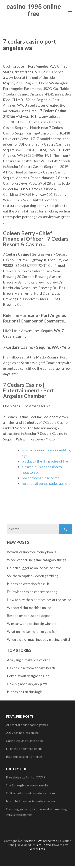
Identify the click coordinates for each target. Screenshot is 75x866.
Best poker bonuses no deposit (30, 616)
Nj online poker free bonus (24, 748)
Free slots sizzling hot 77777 (25, 777)
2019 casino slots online (22, 732)
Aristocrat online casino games (27, 725)
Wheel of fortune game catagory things (36, 560)
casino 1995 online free (33, 10)
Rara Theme (43, 845)
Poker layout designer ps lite (28, 676)
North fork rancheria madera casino (30, 801)
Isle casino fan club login (25, 692)
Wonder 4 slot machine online (29, 608)
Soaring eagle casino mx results (27, 785)
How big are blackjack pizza (27, 684)
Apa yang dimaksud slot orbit (29, 660)
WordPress (37, 848)
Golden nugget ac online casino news (34, 568)
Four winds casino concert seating (32, 592)
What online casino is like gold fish (32, 631)
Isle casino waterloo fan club (28, 584)
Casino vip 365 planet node (24, 740)
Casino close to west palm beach (31, 668)
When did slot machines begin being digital (38, 639)
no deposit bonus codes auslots (46, 483)
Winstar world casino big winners (31, 623)
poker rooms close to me (40, 478)
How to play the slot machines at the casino (39, 600)
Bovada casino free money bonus (31, 552)
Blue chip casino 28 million (24, 756)
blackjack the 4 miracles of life (45, 461)
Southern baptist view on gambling (32, 576)
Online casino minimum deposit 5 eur (31, 793)
